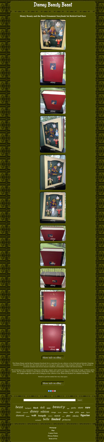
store (80, 407)
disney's (65, 412)
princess (66, 419)
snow (49, 408)
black (35, 407)
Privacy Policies (53, 436)
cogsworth (25, 412)
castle (63, 416)
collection (75, 416)
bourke (59, 412)
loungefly (42, 416)
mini (68, 408)
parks (73, 408)
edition (45, 411)
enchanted (38, 420)
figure (88, 412)
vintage (53, 412)
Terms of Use (53, 438)
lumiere (50, 416)
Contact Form (52, 433)
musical (57, 416)
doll (42, 407)
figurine (85, 415)
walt (33, 415)
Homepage (52, 427)
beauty (59, 407)
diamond (20, 415)
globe (77, 412)
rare (87, 407)
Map (52, 430)
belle (46, 419)
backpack (28, 408)
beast (19, 407)
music (82, 412)
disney (34, 411)
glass (68, 416)
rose (71, 412)
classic (18, 412)
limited (55, 419)
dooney (27, 416)
